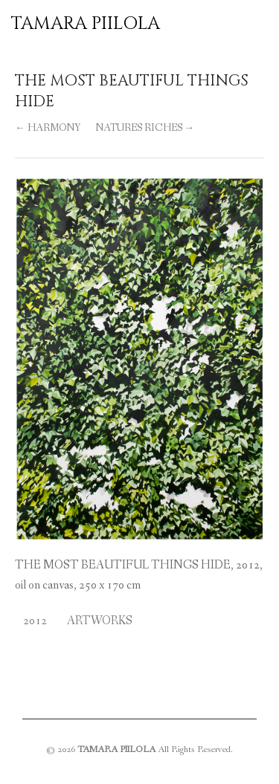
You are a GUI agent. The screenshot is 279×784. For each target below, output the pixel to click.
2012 (35, 621)
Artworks (99, 621)
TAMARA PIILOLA (85, 24)
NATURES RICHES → (145, 128)
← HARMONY (47, 128)
